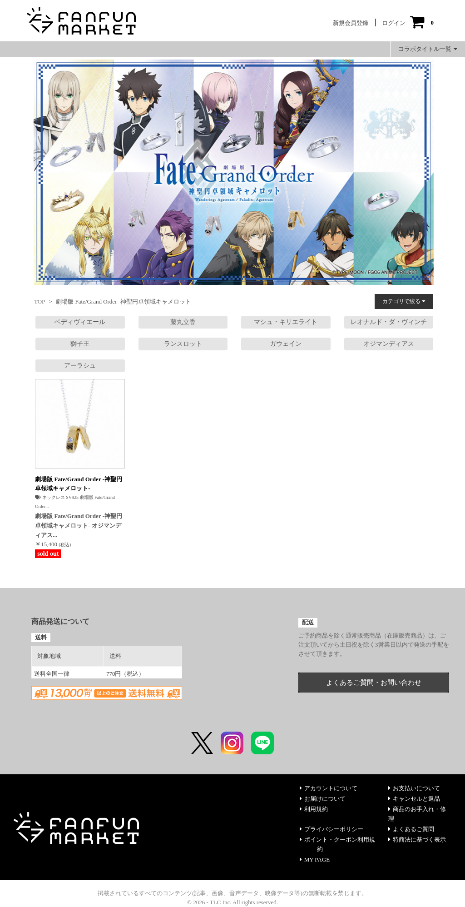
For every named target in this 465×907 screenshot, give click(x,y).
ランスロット (183, 343)
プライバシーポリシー (331, 829)
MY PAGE (315, 859)
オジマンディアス (388, 343)
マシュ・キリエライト (285, 322)
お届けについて (323, 798)
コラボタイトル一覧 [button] (427, 48)
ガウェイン (286, 343)
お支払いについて (414, 788)
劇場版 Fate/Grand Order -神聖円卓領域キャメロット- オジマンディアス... (78, 525)
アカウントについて (328, 788)
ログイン (394, 23)
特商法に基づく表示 (417, 839)
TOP (39, 301)
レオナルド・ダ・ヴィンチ (389, 322)
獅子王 (79, 343)
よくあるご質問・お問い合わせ (373, 682)
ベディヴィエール (79, 322)
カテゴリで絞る (403, 301)
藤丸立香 (183, 322)
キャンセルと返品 (414, 798)
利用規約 (314, 809)
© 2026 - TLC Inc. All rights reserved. (232, 902)
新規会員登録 (350, 23)
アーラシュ (80, 365)
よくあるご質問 (411, 829)
